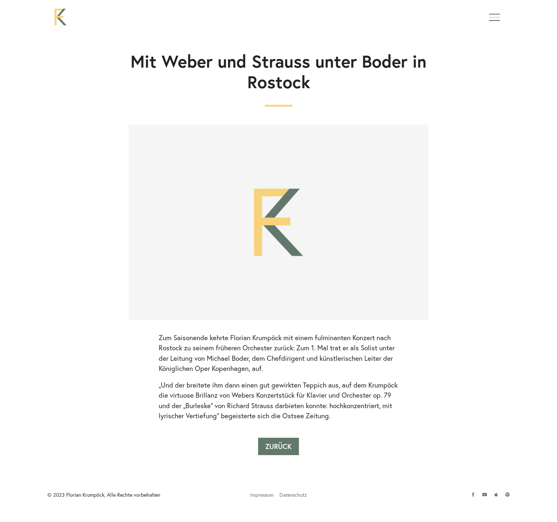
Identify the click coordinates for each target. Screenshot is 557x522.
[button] (495, 22)
